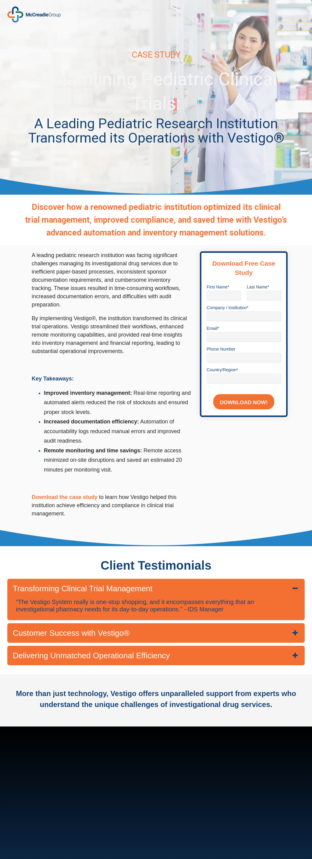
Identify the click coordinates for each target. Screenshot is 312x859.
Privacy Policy (196, 845)
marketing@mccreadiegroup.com (59, 817)
